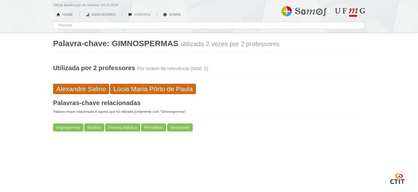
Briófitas (94, 127)
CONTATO (139, 15)
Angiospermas (68, 127)
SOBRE (172, 15)
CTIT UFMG (397, 178)
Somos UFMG (304, 10)
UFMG (350, 12)
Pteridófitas (153, 127)
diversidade (180, 127)
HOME (65, 15)
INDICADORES (101, 15)
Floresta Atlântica (122, 127)
